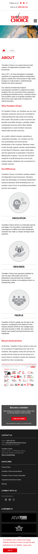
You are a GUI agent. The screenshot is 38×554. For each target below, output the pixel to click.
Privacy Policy (27, 423)
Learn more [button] (27, 545)
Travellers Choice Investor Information (13, 475)
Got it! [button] (10, 550)
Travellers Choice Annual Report (12, 471)
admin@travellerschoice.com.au (16, 442)
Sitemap (4, 484)
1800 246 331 (23, 7)
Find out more (19, 419)
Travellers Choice (7, 449)
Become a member (19, 408)
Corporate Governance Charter (11, 480)
